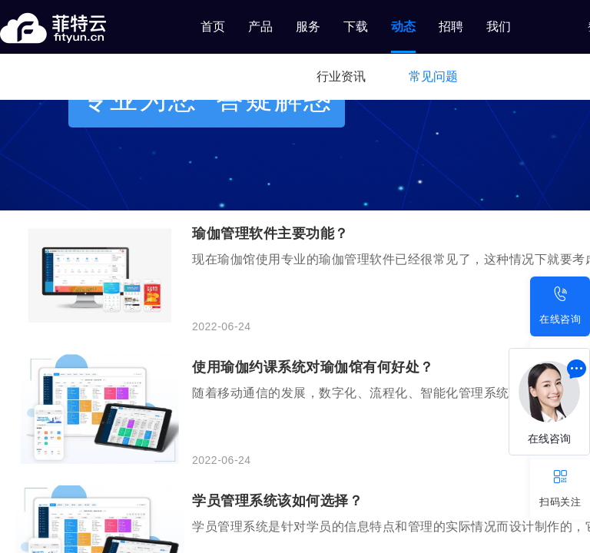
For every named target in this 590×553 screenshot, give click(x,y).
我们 (498, 26)
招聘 (451, 26)
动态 (403, 26)
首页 (213, 26)
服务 (308, 26)
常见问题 (433, 76)
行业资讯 (341, 76)
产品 (260, 26)
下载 (355, 26)
